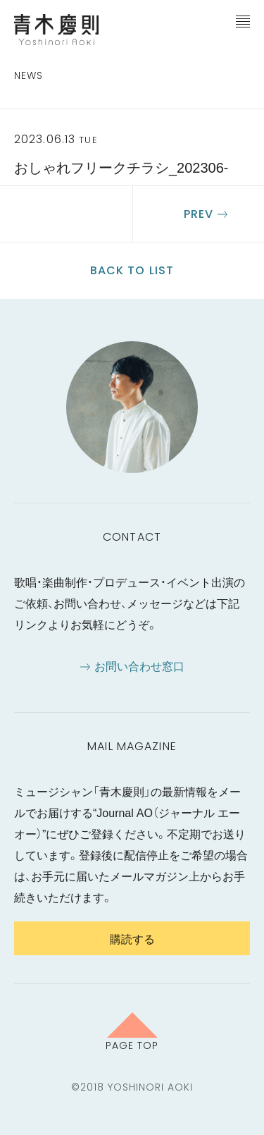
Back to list (132, 270)
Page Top (132, 1044)
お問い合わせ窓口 (139, 665)
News (28, 75)
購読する (132, 938)
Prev (198, 214)
